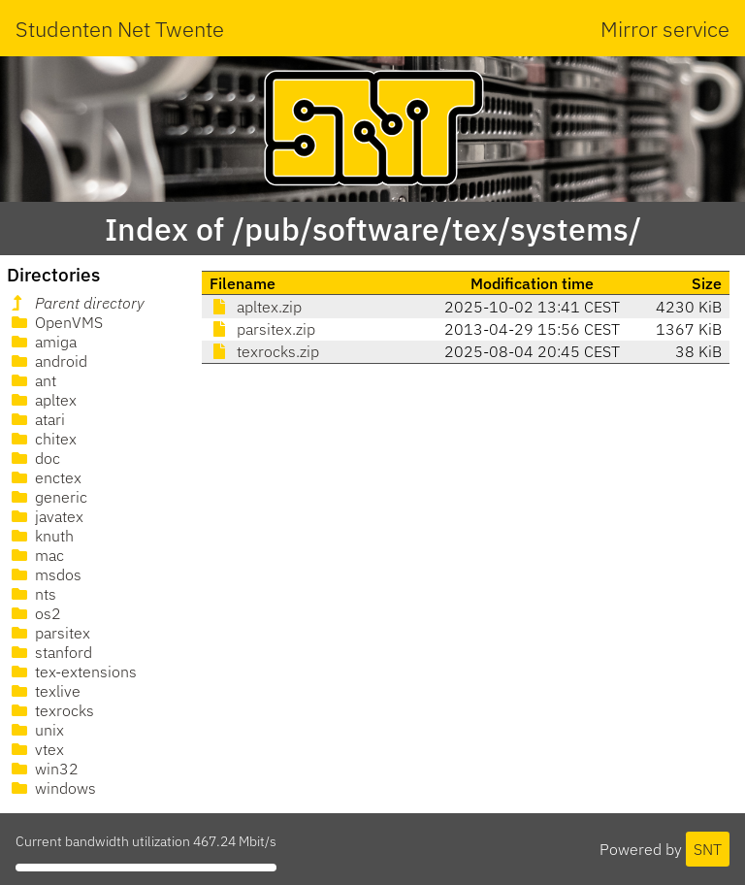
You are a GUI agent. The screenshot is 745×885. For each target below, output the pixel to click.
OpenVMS (55, 322)
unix (36, 729)
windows (52, 788)
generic (47, 497)
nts (32, 594)
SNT (708, 849)
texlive (44, 691)
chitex (42, 438)
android (47, 361)
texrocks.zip (264, 351)
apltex (42, 400)
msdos (44, 574)
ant (32, 380)
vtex (36, 749)
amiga (42, 341)
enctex (44, 477)
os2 (34, 613)
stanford (50, 652)
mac (36, 555)
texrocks (51, 710)
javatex (45, 516)
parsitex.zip (262, 329)
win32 (43, 768)
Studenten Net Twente (120, 29)
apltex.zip (256, 306)
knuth (41, 535)
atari (36, 419)
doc (34, 458)
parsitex (49, 632)
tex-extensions (72, 671)
